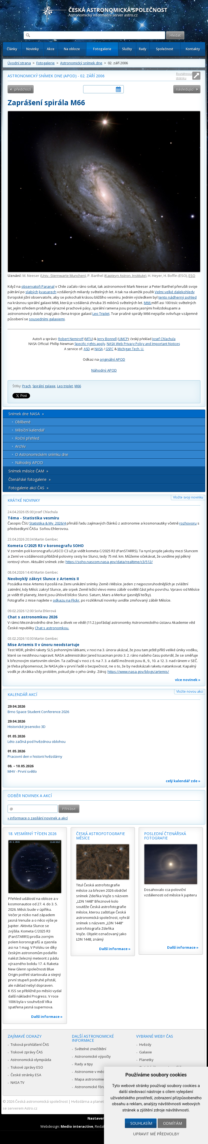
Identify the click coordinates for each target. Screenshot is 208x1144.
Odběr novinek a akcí (30, 795)
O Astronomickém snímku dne (41, 454)
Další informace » (47, 1016)
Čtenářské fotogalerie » (29, 479)
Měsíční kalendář (30, 430)
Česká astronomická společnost (41, 1101)
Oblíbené (23, 421)
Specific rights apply (89, 343)
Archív (20, 446)
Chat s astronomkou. (52, 627)
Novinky (32, 49)
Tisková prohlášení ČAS (30, 1044)
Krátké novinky (24, 500)
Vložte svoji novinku (188, 497)
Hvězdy (145, 1044)
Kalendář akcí (22, 694)
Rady (142, 49)
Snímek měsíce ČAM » (28, 471)
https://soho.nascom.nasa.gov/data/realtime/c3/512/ (109, 561)
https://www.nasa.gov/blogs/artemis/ (138, 671)
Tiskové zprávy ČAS (27, 1052)
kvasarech (47, 291)
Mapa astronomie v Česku (96, 1079)
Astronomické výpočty (93, 1056)
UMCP (123, 339)
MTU (88, 339)
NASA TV (17, 1082)
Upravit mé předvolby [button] (156, 1133)
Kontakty (193, 49)
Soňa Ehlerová (45, 611)
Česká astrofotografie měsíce (100, 836)
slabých (31, 291)
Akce (50, 49)
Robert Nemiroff (70, 339)
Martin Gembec (46, 539)
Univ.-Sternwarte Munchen (63, 275)
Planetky (146, 1059)
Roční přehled (27, 438)
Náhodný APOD (104, 370)
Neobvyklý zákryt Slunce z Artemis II (43, 578)
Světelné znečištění (90, 1048)
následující (185, 89)
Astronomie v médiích (92, 1071)
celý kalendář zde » (183, 780)
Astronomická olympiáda (31, 1059)
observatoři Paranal (37, 286)
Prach (26, 386)
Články (12, 49)
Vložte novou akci (189, 691)
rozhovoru (188, 523)
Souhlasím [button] (141, 1123)
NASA (99, 349)
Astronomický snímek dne (81, 62)
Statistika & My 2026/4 (47, 523)
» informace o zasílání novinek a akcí (38, 818)
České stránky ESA (26, 1074)
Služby (127, 49)
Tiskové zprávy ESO (27, 1067)
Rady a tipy (84, 1064)
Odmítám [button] (172, 1123)
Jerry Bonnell (107, 339)
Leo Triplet (100, 313)
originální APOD (112, 359)
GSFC (109, 349)
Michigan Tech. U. (131, 349)
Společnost (164, 49)
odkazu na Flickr (66, 600)
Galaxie (145, 1052)
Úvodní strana (19, 62)
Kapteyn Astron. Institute (125, 275)
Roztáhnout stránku (184, 76)
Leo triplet (65, 386)
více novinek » (187, 679)
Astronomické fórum (91, 1086)
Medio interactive (77, 1126)
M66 (147, 302)
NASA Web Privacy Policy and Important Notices (143, 343)
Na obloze (72, 49)
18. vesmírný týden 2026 (32, 833)
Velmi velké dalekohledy (175, 291)
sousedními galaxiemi (47, 319)
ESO (191, 275)
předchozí (22, 89)
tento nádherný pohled (177, 297)
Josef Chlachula (164, 339)
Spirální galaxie (44, 386)
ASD (87, 349)
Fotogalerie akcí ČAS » (28, 487)
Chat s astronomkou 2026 (32, 616)
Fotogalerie (102, 49)
